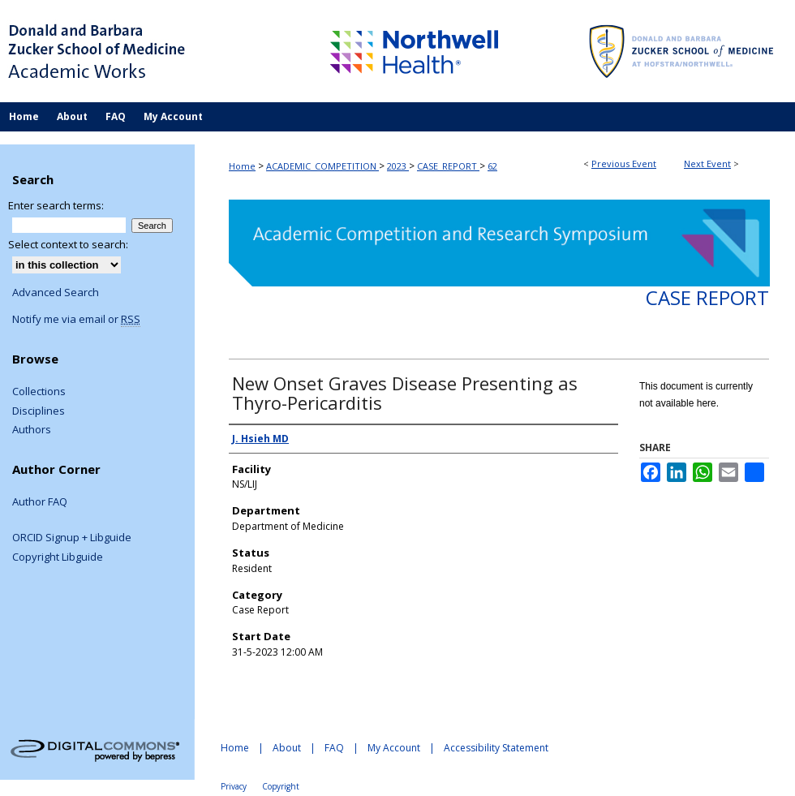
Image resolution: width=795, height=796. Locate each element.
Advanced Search (55, 292)
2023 (398, 166)
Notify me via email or (76, 319)
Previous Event (623, 163)
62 (492, 166)
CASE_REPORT (448, 166)
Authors (31, 430)
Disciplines (38, 411)
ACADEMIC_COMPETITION (322, 166)
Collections (39, 391)
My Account (393, 748)
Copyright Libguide (57, 557)
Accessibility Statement (496, 748)
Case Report (707, 297)
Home (242, 166)
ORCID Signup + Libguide (71, 537)
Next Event (707, 163)
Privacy (234, 786)
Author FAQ (39, 502)
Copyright (280, 786)
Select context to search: (68, 244)
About (287, 748)
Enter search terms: (56, 205)
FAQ (334, 748)
